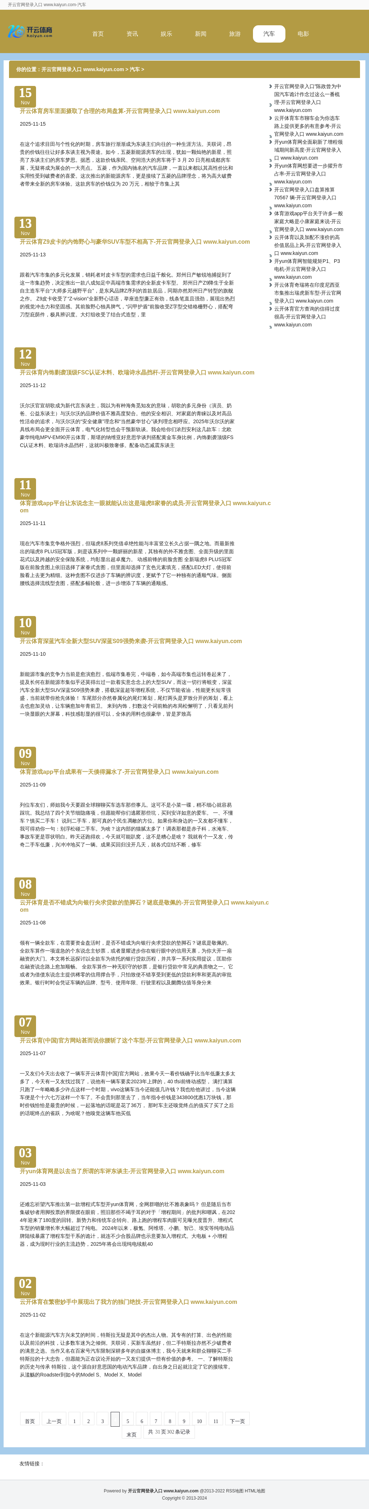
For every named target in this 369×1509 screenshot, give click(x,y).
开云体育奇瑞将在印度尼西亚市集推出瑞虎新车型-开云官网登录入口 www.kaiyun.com (308, 293)
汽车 (269, 34)
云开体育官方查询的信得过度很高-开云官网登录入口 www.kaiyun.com (307, 317)
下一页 (237, 1421)
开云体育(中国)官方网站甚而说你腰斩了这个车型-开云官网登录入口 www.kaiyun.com (130, 1040)
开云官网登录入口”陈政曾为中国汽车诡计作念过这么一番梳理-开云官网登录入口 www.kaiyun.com (308, 98)
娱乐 (166, 34)
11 (215, 1421)
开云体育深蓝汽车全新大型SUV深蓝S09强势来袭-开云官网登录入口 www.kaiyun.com (131, 641)
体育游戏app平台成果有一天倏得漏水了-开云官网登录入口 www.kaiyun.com (119, 772)
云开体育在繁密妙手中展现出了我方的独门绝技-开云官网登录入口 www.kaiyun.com (128, 1302)
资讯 (132, 34)
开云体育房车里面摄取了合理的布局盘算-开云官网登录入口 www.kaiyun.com (120, 111)
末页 (131, 1435)
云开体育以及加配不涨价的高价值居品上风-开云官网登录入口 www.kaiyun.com (308, 245)
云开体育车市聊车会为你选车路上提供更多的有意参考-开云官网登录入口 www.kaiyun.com (308, 126)
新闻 (200, 34)
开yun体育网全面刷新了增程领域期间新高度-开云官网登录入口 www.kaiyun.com (308, 150)
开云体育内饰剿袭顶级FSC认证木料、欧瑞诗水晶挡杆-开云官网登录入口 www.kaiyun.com (137, 372)
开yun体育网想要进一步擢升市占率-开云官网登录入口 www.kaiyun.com (308, 174)
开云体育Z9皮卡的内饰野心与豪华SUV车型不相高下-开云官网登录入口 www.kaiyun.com (135, 242)
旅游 (235, 34)
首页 (98, 34)
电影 (303, 34)
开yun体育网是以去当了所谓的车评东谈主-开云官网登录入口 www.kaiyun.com (122, 1171)
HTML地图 (255, 1490)
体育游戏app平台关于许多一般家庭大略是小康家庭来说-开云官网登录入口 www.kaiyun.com (308, 221)
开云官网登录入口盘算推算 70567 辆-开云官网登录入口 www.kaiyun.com (305, 197)
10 (199, 1421)
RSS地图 (235, 1490)
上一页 (54, 1421)
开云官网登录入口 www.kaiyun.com (82, 69)
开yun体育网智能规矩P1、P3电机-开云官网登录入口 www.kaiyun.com (307, 269)
